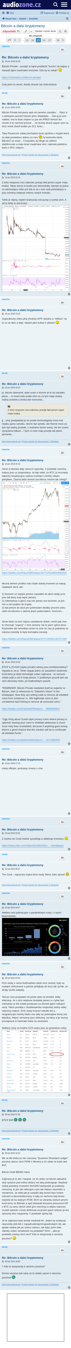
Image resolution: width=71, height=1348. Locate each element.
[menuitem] (10, 13)
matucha (6, 46)
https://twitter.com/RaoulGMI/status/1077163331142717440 (34, 638)
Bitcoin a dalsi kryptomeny (23, 26)
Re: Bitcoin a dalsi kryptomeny (25, 57)
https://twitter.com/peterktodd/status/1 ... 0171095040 (31, 740)
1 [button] (19, 40)
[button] (9, 40)
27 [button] (49, 40)
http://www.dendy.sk (11, 155)
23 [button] (27, 40)
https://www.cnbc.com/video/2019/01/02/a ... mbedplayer (33, 845)
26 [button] (44, 40)
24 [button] (32, 40)
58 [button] (58, 40)
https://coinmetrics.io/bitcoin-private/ (21, 77)
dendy (4, 93)
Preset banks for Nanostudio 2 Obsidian (40, 155)
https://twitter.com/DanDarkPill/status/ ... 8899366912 (31, 708)
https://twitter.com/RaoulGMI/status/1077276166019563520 (34, 572)
